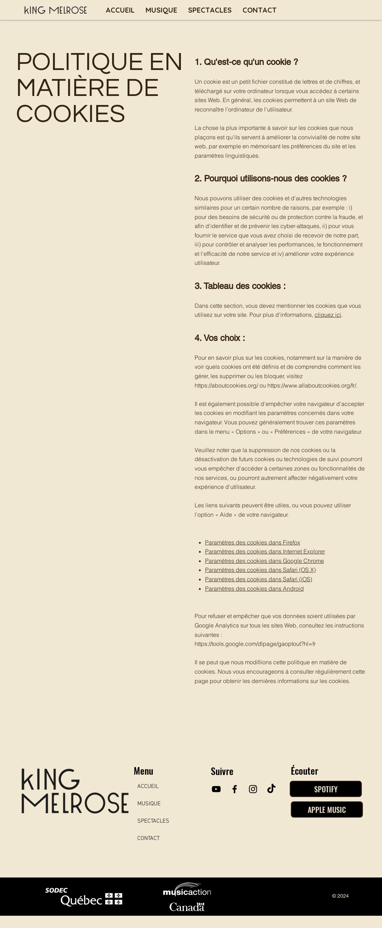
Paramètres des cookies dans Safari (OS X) (260, 569)
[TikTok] (271, 789)
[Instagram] (253, 789)
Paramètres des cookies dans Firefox (252, 542)
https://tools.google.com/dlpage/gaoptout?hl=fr (255, 643)
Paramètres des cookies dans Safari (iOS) (258, 579)
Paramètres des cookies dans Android (254, 588)
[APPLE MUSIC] (327, 809)
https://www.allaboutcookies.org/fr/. (312, 385)
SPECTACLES (153, 821)
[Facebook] (234, 789)
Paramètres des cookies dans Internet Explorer (265, 551)
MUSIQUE (149, 803)
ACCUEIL (148, 786)
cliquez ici (328, 314)
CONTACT (148, 838)
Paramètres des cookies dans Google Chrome (264, 560)
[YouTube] (216, 789)
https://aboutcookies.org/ (226, 385)
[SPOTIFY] (326, 789)
